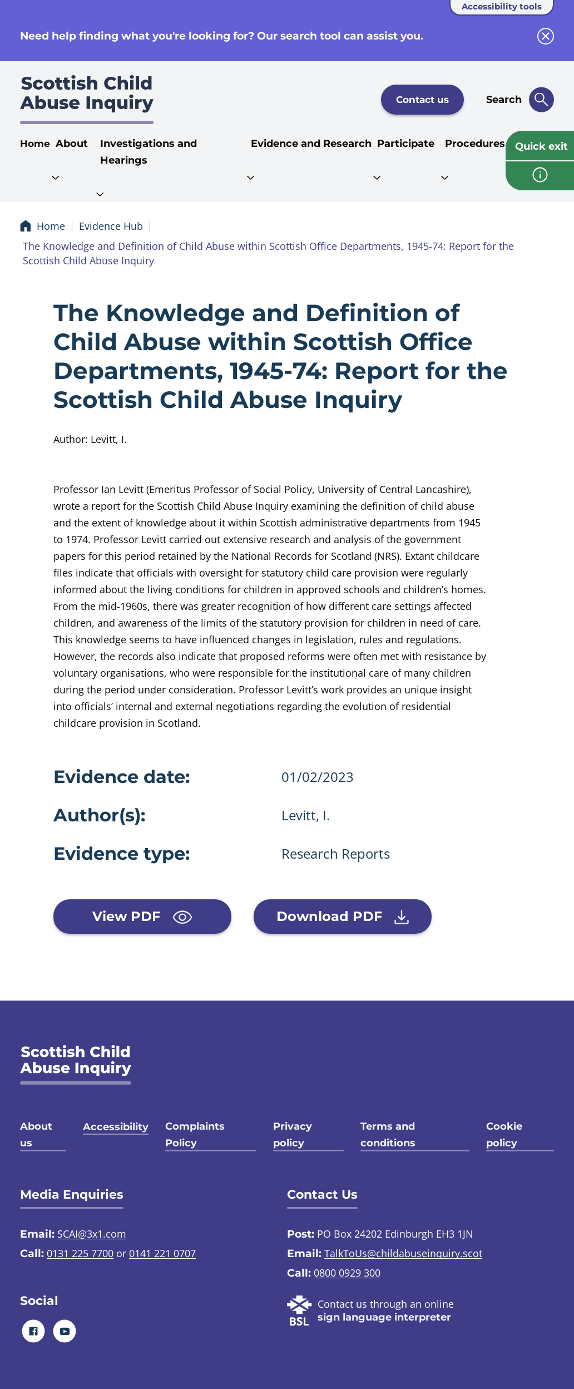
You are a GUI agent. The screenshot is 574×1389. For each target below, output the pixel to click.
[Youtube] (64, 1330)
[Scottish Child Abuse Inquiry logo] (87, 99)
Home (35, 143)
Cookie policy (504, 1134)
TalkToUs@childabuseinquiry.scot (403, 1253)
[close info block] (545, 36)
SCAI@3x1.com (91, 1233)
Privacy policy (292, 1134)
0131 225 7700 (80, 1253)
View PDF (142, 916)
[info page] (540, 175)
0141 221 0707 (162, 1253)
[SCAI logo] (75, 1065)
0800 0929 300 (347, 1272)
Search (504, 99)
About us (36, 1134)
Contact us (422, 99)
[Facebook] (33, 1330)
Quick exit (541, 146)
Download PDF (342, 916)
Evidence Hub (111, 226)
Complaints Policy (195, 1134)
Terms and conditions (387, 1134)
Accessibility (116, 1127)
